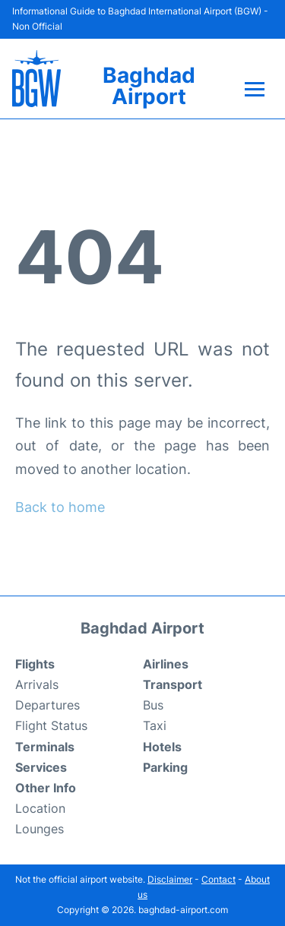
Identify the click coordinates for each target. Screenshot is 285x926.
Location (40, 808)
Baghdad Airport (149, 86)
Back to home (60, 507)
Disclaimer (169, 879)
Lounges (39, 828)
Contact (218, 879)
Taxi (154, 725)
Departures (47, 705)
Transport (172, 684)
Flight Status (51, 725)
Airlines (165, 664)
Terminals (44, 746)
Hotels (162, 746)
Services (41, 767)
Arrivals (37, 684)
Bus (153, 705)
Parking (165, 767)
